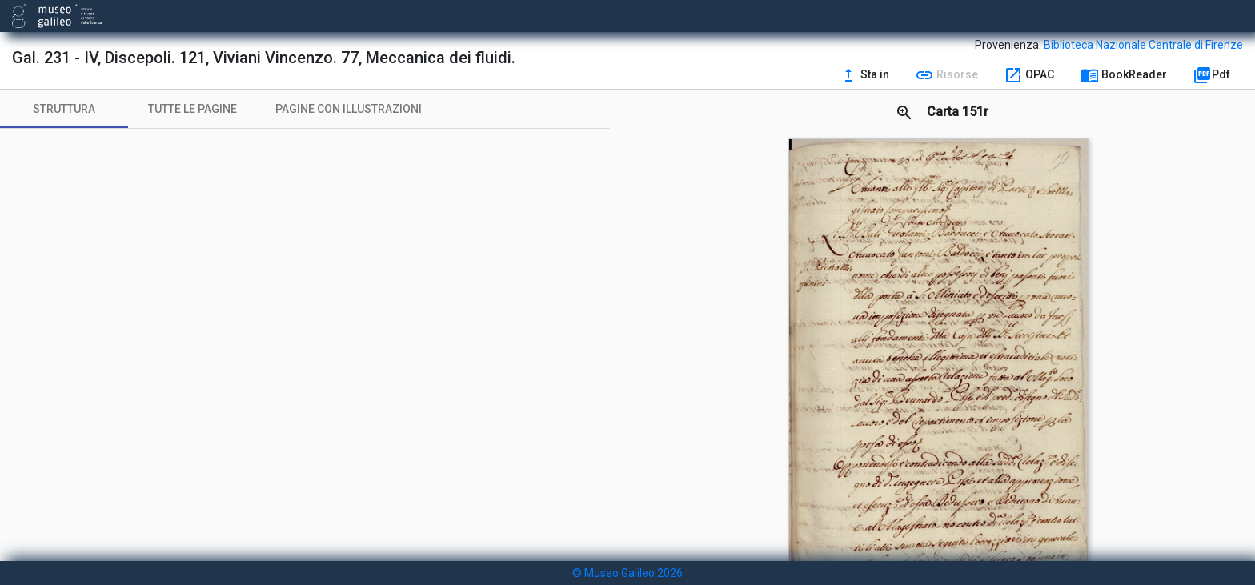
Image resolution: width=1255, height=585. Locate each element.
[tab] (64, 109)
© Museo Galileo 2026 (627, 573)
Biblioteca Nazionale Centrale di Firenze (1143, 44)
